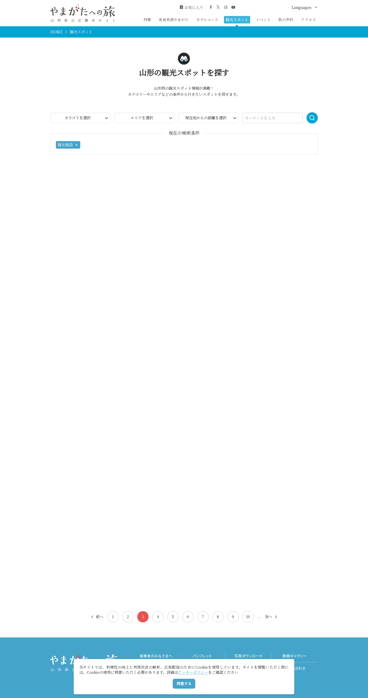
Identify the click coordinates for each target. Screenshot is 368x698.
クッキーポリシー (193, 672)
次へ (271, 617)
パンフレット (202, 656)
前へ (97, 617)
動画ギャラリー (295, 656)
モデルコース (207, 19)
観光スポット (237, 19)
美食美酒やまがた (174, 19)
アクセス (308, 19)
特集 (147, 19)
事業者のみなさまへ (155, 656)
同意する (184, 683)
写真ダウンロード (248, 656)
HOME (56, 32)
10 (248, 616)
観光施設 (68, 144)
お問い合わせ (295, 668)
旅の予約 (285, 19)
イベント (263, 19)
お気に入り (191, 7)
